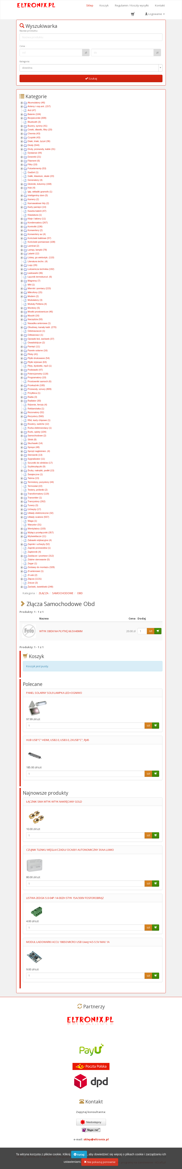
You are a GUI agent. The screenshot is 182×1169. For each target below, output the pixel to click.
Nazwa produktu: (29, 30)
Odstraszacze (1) (36, 331)
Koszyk (104, 5)
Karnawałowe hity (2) (38, 203)
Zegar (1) (32, 563)
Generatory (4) (35, 180)
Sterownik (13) (35, 455)
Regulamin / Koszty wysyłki (132, 5)
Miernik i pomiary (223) (39, 288)
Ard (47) (32, 110)
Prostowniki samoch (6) (39, 381)
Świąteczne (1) (35, 474)
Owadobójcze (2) (36, 342)
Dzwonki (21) (34, 156)
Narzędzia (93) (35, 319)
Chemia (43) (34, 133)
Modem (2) (33, 296)
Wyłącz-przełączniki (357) (41, 532)
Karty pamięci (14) (37, 207)
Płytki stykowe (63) (37, 362)
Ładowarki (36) (35, 273)
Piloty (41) (33, 354)
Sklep (89, 5)
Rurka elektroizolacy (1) (40, 428)
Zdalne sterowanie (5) (39, 559)
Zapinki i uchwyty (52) (39, 544)
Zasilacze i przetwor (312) (41, 556)
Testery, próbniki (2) (38, 489)
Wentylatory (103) (37, 528)
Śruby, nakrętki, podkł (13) (41, 470)
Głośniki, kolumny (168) (40, 184)
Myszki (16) (33, 315)
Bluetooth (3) (34, 122)
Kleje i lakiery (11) (37, 218)
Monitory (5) (34, 308)
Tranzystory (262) (37, 501)
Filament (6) (34, 160)
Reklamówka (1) (36, 408)
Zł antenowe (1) (35, 571)
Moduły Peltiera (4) (37, 304)
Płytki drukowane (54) (39, 358)
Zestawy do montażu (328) (41, 567)
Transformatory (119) (38, 493)
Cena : (23, 46)
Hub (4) (31, 187)
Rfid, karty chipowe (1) (39, 420)
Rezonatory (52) (36, 412)
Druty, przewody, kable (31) (41, 149)
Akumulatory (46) (36, 102)
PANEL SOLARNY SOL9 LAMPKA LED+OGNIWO (54, 693)
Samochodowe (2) (37, 435)
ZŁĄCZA (43, 593)
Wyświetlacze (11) (37, 536)
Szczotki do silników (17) (40, 462)
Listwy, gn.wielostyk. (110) (41, 257)
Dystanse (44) (35, 153)
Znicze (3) (33, 582)
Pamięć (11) (34, 346)
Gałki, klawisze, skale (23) (41, 176)
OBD (80, 593)
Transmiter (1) (35, 497)
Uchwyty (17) (34, 509)
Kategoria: (25, 61)
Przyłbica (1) (34, 393)
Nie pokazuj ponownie (100, 1165)
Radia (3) (32, 397)
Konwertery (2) (35, 230)
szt (150, 631)
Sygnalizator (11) (36, 459)
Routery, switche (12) (38, 424)
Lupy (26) (32, 265)
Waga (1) (32, 521)
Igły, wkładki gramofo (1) (40, 191)
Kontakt (160, 5)
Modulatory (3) (35, 300)
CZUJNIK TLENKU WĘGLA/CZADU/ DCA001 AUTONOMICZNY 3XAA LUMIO (70, 850)
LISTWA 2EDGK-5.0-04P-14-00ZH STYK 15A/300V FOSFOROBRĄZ (65, 898)
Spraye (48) (33, 447)
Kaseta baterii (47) (37, 211)
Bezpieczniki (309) (37, 118)
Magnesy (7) (34, 280)
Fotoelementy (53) (37, 168)
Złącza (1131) (35, 579)
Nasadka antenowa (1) (39, 323)
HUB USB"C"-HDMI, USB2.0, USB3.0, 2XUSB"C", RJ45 (57, 740)
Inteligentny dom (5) (38, 195)
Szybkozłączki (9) (37, 466)
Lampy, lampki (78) (37, 249)
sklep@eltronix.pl (96, 1139)
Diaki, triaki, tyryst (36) (39, 141)
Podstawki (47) (35, 369)
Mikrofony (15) (35, 292)
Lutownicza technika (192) (41, 269)
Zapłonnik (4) (34, 552)
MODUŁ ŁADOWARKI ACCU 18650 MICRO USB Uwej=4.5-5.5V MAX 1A (67, 942)
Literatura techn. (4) (38, 261)
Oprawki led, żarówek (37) (41, 339)
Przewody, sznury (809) (40, 389)
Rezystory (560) (36, 416)
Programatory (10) (37, 377)
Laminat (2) (33, 246)
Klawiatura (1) (35, 215)
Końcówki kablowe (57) (39, 238)
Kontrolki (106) (35, 226)
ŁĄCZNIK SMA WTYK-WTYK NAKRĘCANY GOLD (54, 801)
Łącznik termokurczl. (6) (40, 276)
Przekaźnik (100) (36, 385)
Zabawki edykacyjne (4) (40, 540)
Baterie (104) (34, 114)
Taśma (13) (33, 478)
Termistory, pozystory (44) (41, 482)
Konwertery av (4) (37, 234)
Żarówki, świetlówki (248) (40, 586)
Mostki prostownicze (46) (40, 311)
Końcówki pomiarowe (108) (41, 242)
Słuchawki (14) (35, 443)
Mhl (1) (31, 284)
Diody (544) (33, 145)
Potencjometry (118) (38, 373)
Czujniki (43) (34, 137)
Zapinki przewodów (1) (39, 548)
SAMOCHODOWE (62, 593)
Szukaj (91, 78)
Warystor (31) (34, 524)
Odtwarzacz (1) (35, 335)
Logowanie (155, 14)
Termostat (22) (35, 486)
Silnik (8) (32, 439)
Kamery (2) (33, 199)
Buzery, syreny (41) (37, 126)
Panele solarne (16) (38, 350)
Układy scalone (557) (38, 517)
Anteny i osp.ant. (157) (39, 106)
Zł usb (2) (32, 575)
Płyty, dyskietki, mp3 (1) (40, 366)
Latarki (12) (33, 253)
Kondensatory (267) (38, 222)
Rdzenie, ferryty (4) (37, 404)
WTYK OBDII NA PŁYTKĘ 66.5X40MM (60, 631)
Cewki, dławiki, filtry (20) (40, 129)
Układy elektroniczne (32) (40, 513)
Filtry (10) (32, 164)
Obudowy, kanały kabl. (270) (42, 327)
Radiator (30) (34, 400)
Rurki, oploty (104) (37, 432)
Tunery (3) (33, 505)
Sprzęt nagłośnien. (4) (39, 451)
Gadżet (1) (33, 172)
